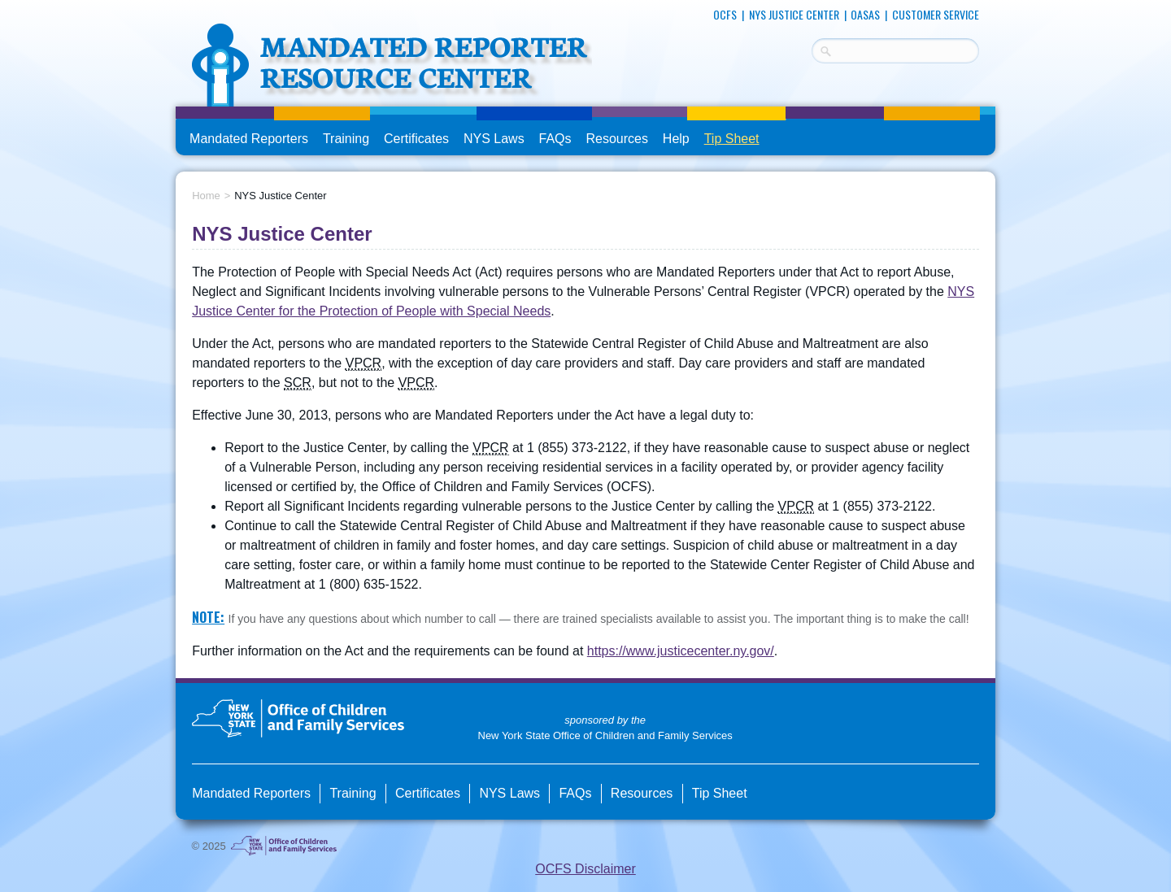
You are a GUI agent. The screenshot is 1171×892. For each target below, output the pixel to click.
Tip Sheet (732, 139)
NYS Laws (494, 139)
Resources (616, 139)
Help (676, 139)
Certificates (416, 139)
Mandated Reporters (248, 139)
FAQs (557, 139)
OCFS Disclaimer (585, 869)
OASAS (865, 14)
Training (346, 139)
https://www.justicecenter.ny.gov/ (680, 651)
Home (206, 195)
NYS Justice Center (794, 14)
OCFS (725, 14)
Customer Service (935, 14)
